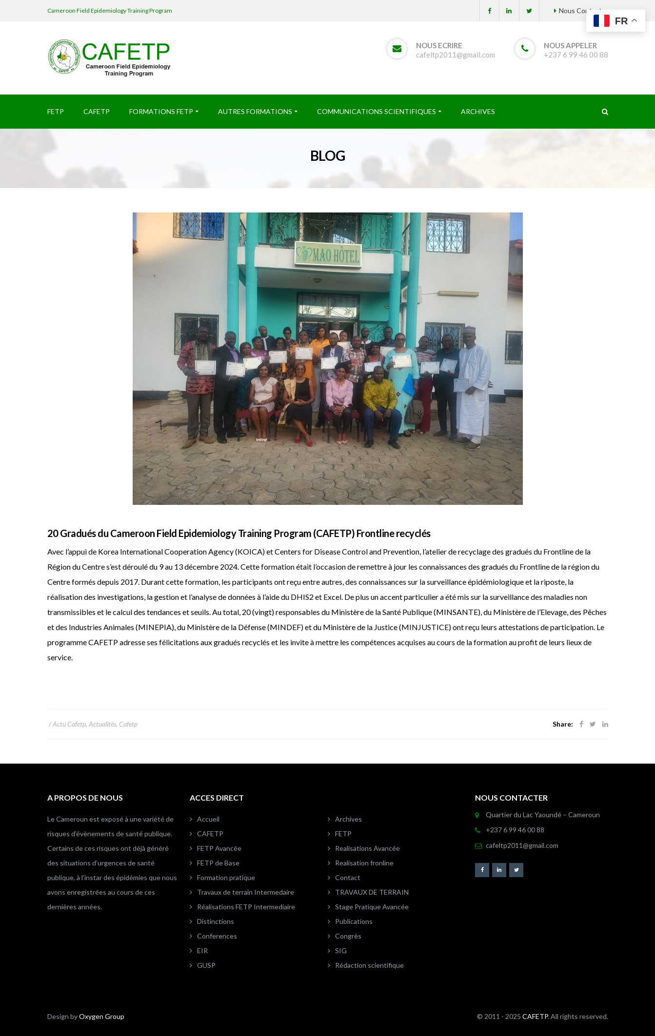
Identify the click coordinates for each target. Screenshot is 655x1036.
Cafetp (128, 724)
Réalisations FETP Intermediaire (246, 906)
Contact (347, 877)
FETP (343, 833)
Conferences (217, 936)
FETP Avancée (219, 848)
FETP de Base (218, 863)
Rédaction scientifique (369, 965)
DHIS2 (302, 596)
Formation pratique (226, 877)
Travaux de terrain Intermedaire (245, 892)
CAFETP (210, 833)
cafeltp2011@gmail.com (455, 54)
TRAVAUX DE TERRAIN (372, 892)
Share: (563, 724)
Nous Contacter (583, 10)
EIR (202, 950)
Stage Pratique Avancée (372, 906)
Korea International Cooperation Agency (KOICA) (181, 551)
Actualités (102, 724)
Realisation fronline (364, 863)
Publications (354, 921)
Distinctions (215, 921)
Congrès (348, 936)
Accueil (208, 819)
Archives (348, 819)
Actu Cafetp (69, 724)
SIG (341, 950)
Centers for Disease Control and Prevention (347, 551)
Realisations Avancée (367, 848)
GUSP (206, 965)
